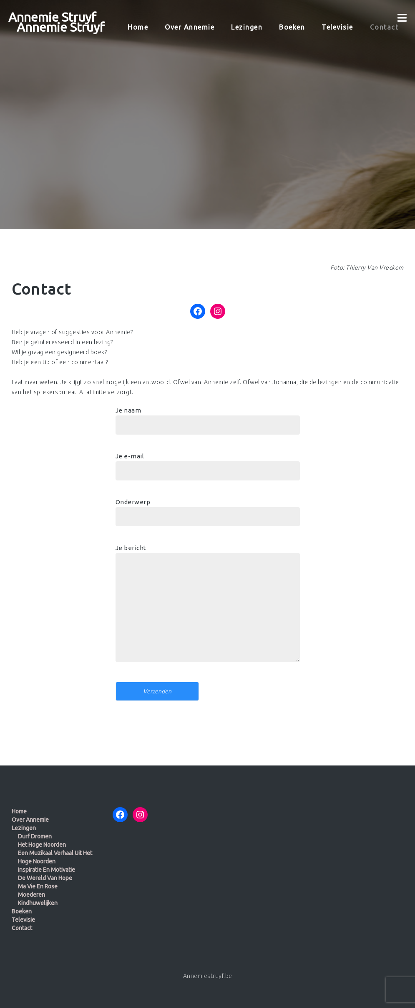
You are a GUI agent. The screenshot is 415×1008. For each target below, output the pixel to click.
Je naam (208, 417)
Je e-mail (208, 463)
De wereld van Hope (45, 878)
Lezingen (24, 828)
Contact (22, 928)
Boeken (22, 911)
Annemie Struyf (52, 17)
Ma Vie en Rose (38, 886)
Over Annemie (30, 819)
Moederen (31, 894)
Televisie (23, 919)
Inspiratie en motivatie (46, 869)
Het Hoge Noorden (42, 844)
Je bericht (208, 607)
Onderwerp (208, 509)
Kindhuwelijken (38, 903)
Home (19, 811)
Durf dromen (35, 836)
